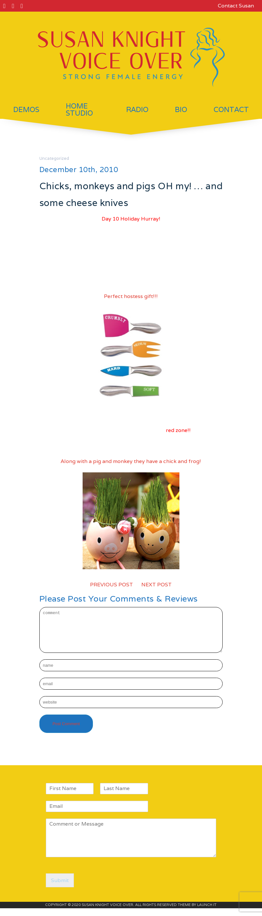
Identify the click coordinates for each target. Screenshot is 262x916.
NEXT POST (156, 584)
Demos (26, 109)
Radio (137, 109)
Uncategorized (54, 158)
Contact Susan (236, 5)
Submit (60, 888)
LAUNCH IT (207, 912)
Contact (231, 109)
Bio (181, 109)
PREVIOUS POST (111, 584)
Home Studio (79, 109)
